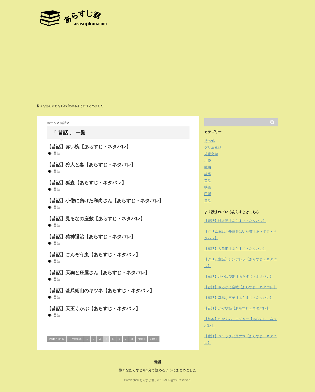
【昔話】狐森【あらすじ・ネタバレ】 (86, 182)
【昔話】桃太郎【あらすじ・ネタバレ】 (235, 221)
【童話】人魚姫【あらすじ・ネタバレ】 (235, 249)
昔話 (56, 153)
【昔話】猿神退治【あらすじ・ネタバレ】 (91, 236)
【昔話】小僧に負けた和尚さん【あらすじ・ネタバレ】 (105, 200)
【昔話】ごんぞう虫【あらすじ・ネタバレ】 (93, 254)
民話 (207, 194)
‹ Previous (75, 338)
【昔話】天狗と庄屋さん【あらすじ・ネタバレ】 (98, 272)
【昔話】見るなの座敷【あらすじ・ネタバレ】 (96, 218)
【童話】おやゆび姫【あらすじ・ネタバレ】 (238, 276)
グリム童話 (212, 147)
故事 (207, 174)
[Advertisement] (157, 66)
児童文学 (211, 154)
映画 (207, 187)
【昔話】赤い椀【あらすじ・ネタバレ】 (89, 146)
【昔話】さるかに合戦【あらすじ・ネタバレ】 (240, 287)
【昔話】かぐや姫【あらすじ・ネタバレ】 (237, 308)
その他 (209, 141)
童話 (207, 201)
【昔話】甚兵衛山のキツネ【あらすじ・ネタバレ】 (100, 290)
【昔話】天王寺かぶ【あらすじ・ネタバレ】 (93, 308)
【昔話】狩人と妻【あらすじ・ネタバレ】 (91, 164)
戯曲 (207, 167)
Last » (153, 338)
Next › (141, 338)
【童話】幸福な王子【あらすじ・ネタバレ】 (238, 298)
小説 (207, 161)
